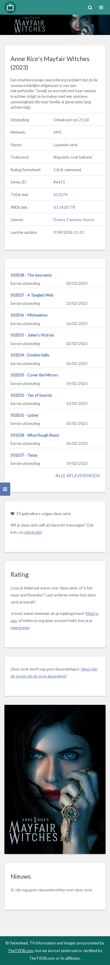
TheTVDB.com (20, 950)
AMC (57, 132)
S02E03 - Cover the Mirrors (34, 375)
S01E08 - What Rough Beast (35, 435)
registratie (32, 532)
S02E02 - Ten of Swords (31, 395)
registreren (20, 627)
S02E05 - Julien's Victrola (32, 335)
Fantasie (74, 219)
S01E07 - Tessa (24, 455)
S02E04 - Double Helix (30, 355)
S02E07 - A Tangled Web (32, 295)
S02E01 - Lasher (24, 415)
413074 (60, 194)
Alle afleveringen (77, 475)
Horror (89, 219)
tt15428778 (64, 207)
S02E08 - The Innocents (31, 275)
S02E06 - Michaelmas (29, 315)
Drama (59, 219)
